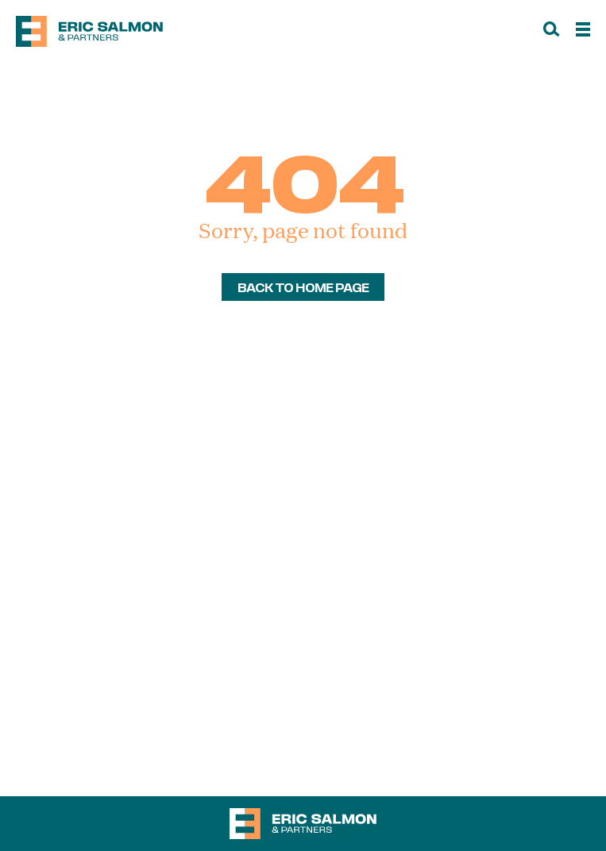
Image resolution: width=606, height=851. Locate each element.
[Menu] (583, 31)
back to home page (303, 286)
